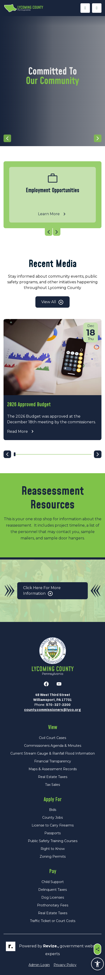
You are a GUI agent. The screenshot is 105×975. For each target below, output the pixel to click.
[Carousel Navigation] (52, 138)
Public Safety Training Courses (52, 841)
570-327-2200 (58, 705)
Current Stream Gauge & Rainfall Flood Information (52, 753)
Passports (52, 833)
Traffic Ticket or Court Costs (52, 921)
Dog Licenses (52, 897)
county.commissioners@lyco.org (52, 710)
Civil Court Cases (52, 738)
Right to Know (53, 849)
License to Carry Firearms (53, 825)
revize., (51, 946)
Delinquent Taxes (52, 890)
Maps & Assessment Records (53, 769)
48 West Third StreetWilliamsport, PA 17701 (52, 697)
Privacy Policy (65, 965)
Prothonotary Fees (52, 905)
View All (52, 302)
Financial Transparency (52, 761)
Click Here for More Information (42, 591)
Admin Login (39, 965)
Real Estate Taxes (52, 777)
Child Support (53, 882)
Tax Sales (52, 785)
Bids (52, 810)
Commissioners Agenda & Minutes (52, 745)
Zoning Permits (53, 856)
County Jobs (52, 817)
